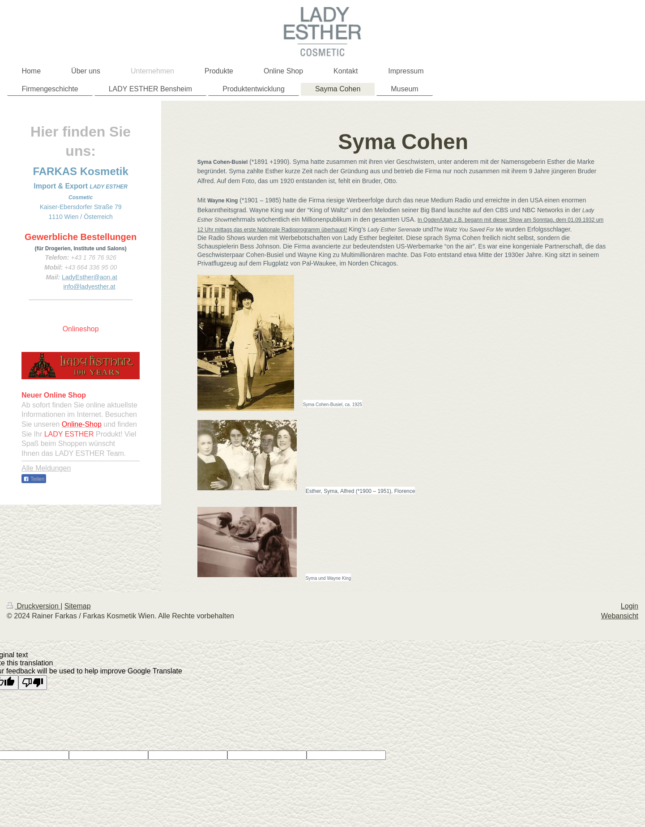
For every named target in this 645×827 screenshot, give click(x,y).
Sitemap (77, 606)
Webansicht (619, 616)
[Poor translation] (32, 682)
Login (629, 606)
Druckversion (33, 606)
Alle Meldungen (46, 468)
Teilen (33, 479)
